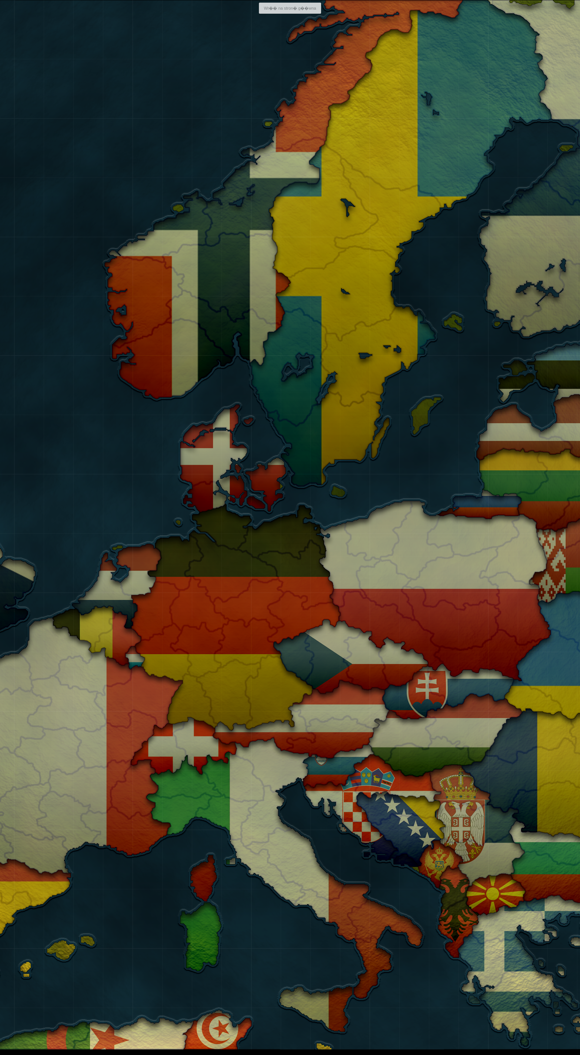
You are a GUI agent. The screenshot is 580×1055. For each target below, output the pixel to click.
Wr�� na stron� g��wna (290, 8)
